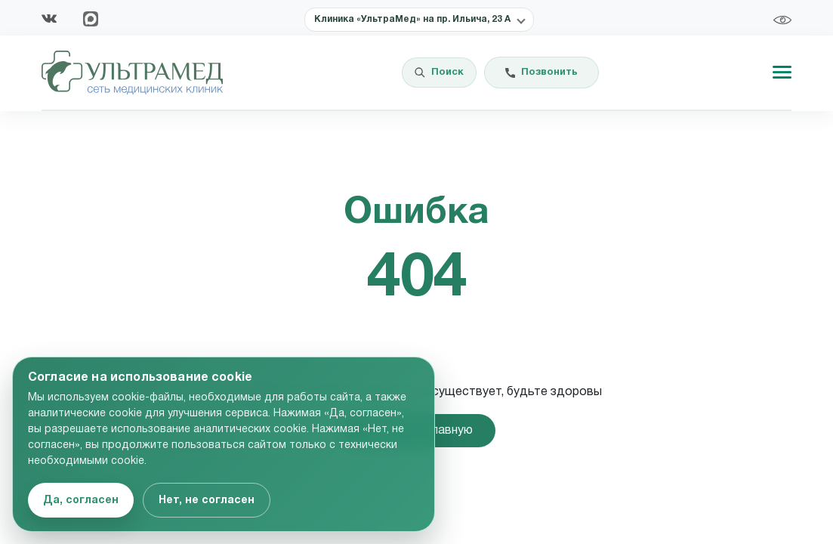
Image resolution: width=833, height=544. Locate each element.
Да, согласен (81, 500)
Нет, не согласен (207, 500)
